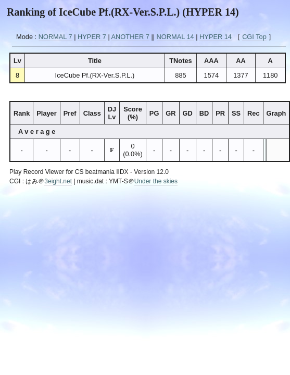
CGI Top (254, 37)
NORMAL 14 (175, 37)
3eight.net (58, 181)
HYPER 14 (215, 37)
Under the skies (156, 181)
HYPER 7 (92, 37)
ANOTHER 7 (130, 37)
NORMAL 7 (55, 37)
